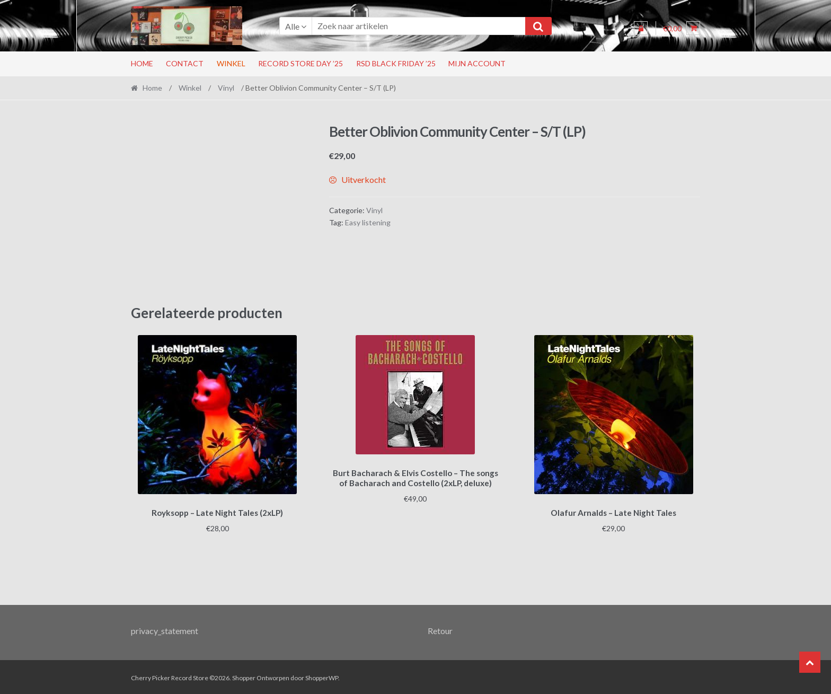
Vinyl (226, 87)
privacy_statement (164, 629)
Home (142, 63)
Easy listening (368, 222)
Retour (440, 629)
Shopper (243, 676)
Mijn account (477, 63)
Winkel (231, 63)
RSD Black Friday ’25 (396, 63)
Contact (185, 63)
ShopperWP (321, 676)
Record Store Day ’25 (300, 63)
